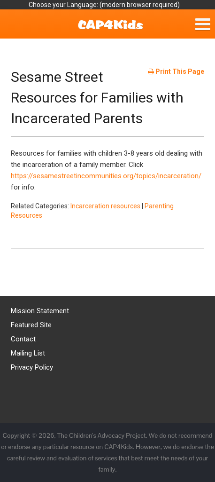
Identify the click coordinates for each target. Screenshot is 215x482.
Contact (23, 339)
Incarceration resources (105, 206)
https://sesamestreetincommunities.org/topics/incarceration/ (106, 176)
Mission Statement (40, 311)
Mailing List (28, 353)
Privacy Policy (32, 367)
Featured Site (31, 325)
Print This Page (176, 71)
